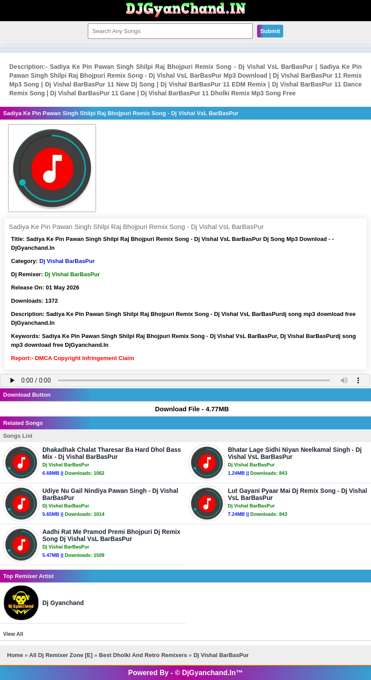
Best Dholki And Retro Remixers (143, 655)
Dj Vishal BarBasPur (66, 261)
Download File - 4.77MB (187, 409)
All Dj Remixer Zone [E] (61, 655)
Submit (270, 31)
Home (15, 655)
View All (13, 634)
